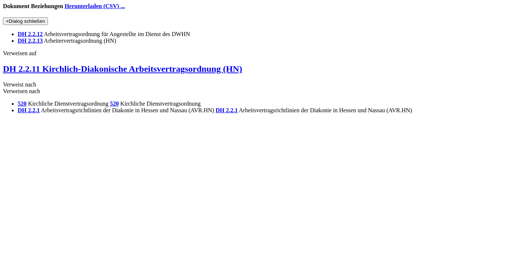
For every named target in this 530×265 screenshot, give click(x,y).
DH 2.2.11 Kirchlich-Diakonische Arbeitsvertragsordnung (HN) (122, 69)
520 (22, 103)
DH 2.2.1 (29, 110)
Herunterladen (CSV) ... (94, 6)
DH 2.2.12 (30, 34)
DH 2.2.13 (30, 41)
